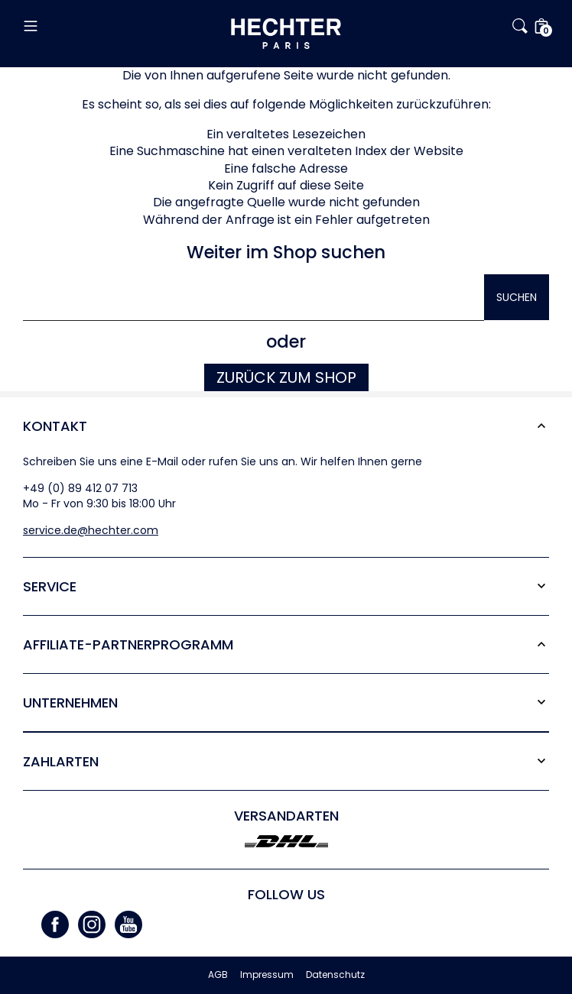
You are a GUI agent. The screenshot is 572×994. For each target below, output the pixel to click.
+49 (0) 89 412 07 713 (80, 488)
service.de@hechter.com (90, 530)
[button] (110, 26)
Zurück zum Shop (286, 377)
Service (49, 586)
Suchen (516, 297)
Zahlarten (61, 761)
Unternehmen (70, 702)
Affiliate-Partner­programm (128, 644)
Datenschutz (335, 975)
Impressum (267, 975)
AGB (218, 975)
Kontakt (55, 425)
